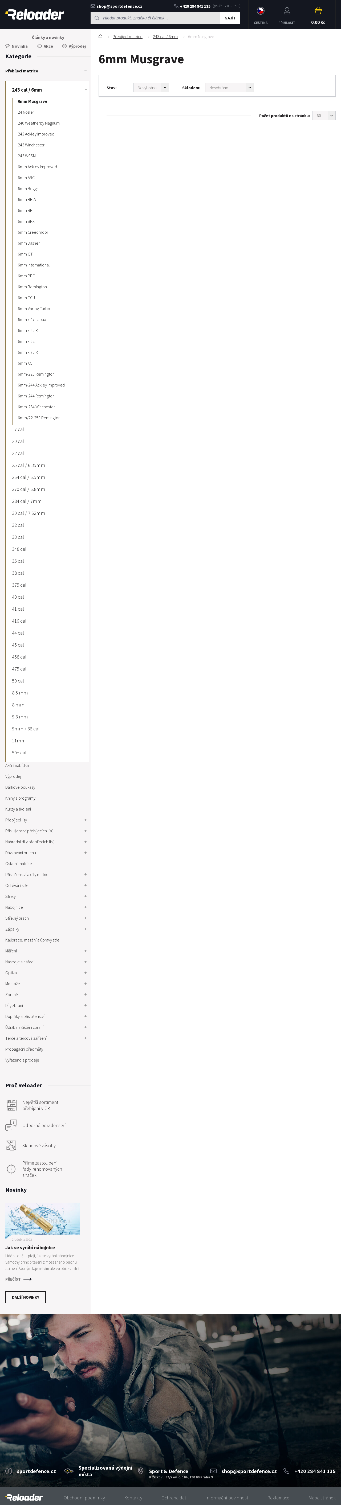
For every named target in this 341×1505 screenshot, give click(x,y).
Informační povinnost (226, 1498)
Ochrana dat (173, 1498)
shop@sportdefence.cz (116, 6)
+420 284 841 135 (192, 6)
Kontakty (133, 1498)
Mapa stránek (322, 1498)
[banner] (24, 1497)
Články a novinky (48, 37)
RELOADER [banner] (34, 14)
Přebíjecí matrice (128, 36)
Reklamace (278, 1498)
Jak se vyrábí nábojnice (30, 1247)
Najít (230, 18)
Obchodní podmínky (84, 1498)
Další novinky (25, 1297)
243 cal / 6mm (165, 36)
